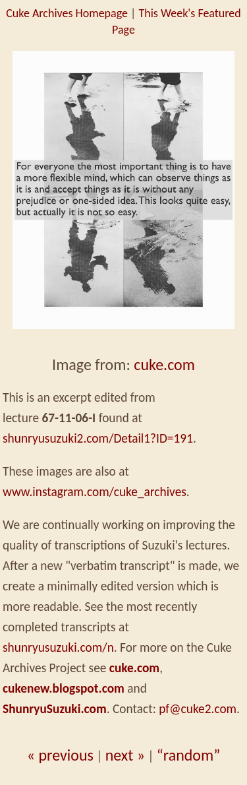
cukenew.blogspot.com (63, 688)
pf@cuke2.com (197, 708)
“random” (189, 755)
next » (125, 755)
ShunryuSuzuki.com (55, 708)
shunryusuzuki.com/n (58, 647)
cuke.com (164, 364)
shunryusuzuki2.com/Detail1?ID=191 (98, 438)
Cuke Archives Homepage (67, 13)
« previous (60, 755)
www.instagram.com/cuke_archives (94, 491)
